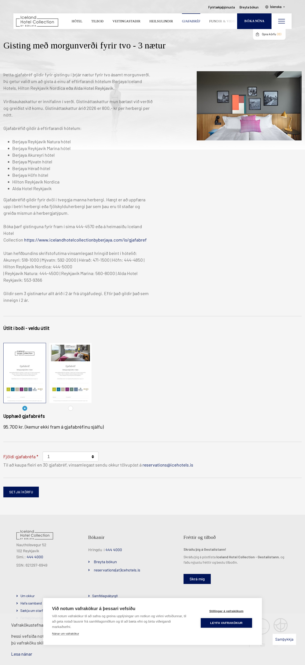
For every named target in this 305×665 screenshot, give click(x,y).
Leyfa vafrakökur (226, 623)
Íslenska (276, 7)
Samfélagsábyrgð (105, 596)
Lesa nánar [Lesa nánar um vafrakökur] (21, 654)
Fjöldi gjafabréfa (19, 456)
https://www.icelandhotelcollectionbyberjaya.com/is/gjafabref (85, 239)
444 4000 (35, 556)
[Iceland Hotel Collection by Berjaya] (37, 21)
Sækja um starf (31, 610)
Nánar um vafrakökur (65, 633)
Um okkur (27, 596)
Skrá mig (197, 578)
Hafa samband (31, 603)
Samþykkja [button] (284, 639)
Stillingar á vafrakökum (226, 611)
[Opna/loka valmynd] (282, 21)
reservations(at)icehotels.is (117, 569)
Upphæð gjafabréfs (24, 416)
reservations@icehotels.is (167, 464)
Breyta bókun (105, 561)
